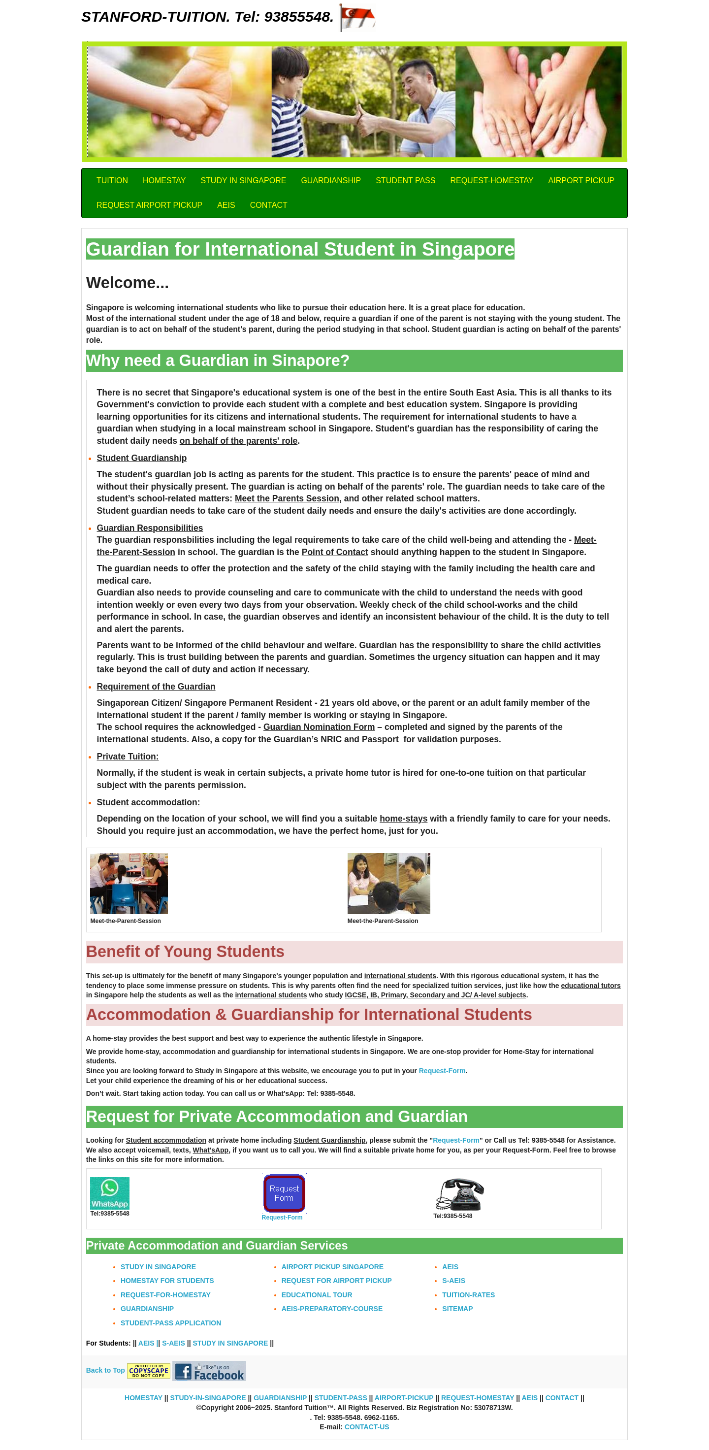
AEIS (226, 205)
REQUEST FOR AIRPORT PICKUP (337, 1281)
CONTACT (269, 205)
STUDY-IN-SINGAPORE (208, 1398)
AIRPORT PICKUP (581, 180)
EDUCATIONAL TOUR (317, 1295)
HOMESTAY (164, 180)
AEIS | (148, 1343)
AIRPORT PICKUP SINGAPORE (333, 1267)
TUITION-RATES (468, 1295)
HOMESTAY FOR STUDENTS (167, 1281)
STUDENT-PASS (341, 1398)
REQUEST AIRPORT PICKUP (149, 205)
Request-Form (442, 1071)
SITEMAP (457, 1309)
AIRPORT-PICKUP (403, 1398)
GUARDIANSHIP (331, 180)
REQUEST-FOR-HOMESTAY (166, 1295)
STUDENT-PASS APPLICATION (171, 1323)
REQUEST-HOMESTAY (491, 180)
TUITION (112, 180)
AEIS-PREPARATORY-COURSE (332, 1309)
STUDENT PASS (405, 180)
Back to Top (106, 1370)
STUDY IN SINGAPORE (243, 180)
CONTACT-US (367, 1427)
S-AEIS (453, 1281)
